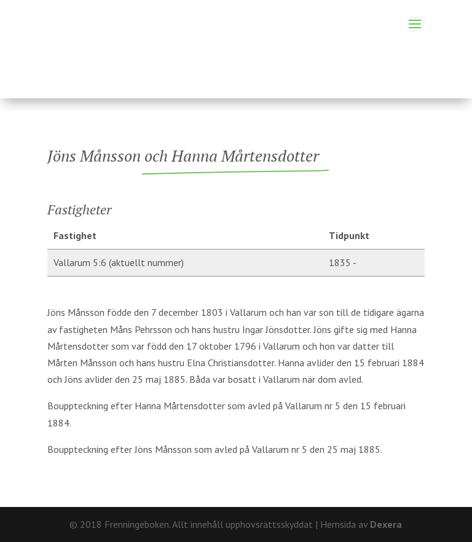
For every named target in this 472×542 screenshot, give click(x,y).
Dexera (386, 524)
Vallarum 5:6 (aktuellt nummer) (118, 262)
